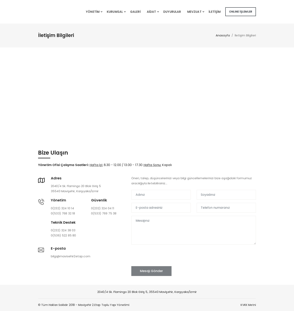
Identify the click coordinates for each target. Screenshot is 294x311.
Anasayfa (223, 35)
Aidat (151, 12)
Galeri (135, 12)
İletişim (215, 12)
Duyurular (172, 12)
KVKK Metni (248, 305)
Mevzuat (194, 12)
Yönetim (93, 12)
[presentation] (161, 255)
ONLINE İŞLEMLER (240, 12)
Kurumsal (115, 12)
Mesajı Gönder (151, 271)
